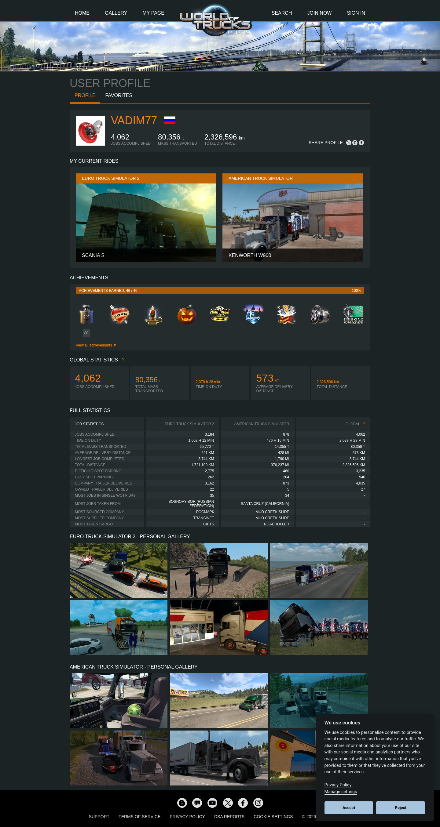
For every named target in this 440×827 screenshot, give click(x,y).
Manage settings (340, 791)
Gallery (116, 13)
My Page (153, 13)
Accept (349, 807)
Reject (400, 807)
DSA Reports (229, 816)
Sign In (356, 13)
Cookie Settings (273, 816)
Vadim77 (134, 120)
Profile (85, 95)
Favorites (118, 95)
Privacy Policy (187, 816)
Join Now (319, 13)
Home (82, 13)
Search (282, 13)
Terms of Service (139, 816)
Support (99, 816)
